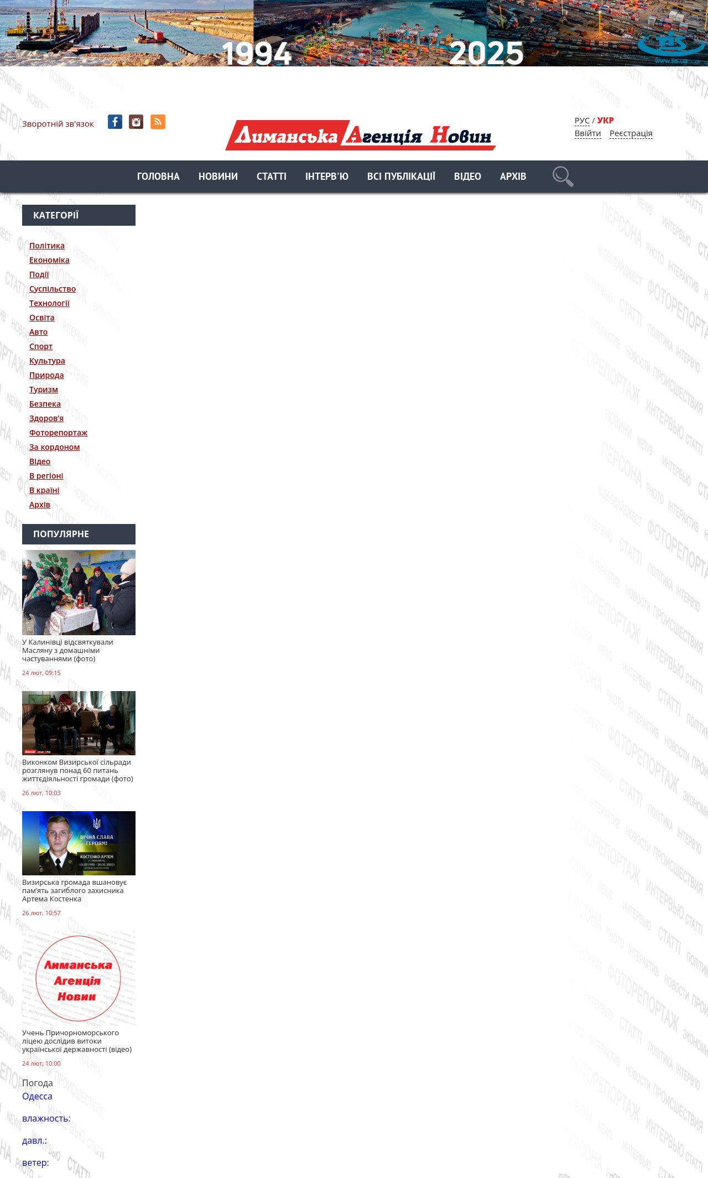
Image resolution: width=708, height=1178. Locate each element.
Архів (513, 177)
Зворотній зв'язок (58, 123)
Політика (47, 245)
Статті (272, 177)
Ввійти (588, 132)
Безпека (45, 403)
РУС (582, 120)
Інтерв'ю (326, 177)
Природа (46, 375)
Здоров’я (46, 418)
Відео (467, 177)
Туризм (43, 389)
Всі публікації (401, 177)
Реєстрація (631, 132)
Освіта (42, 317)
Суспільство (52, 288)
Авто (38, 331)
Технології (49, 303)
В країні (44, 490)
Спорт (41, 346)
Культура (47, 360)
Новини (218, 177)
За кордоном (54, 447)
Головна (158, 177)
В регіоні (46, 475)
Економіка (49, 260)
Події (39, 274)
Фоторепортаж (58, 432)
